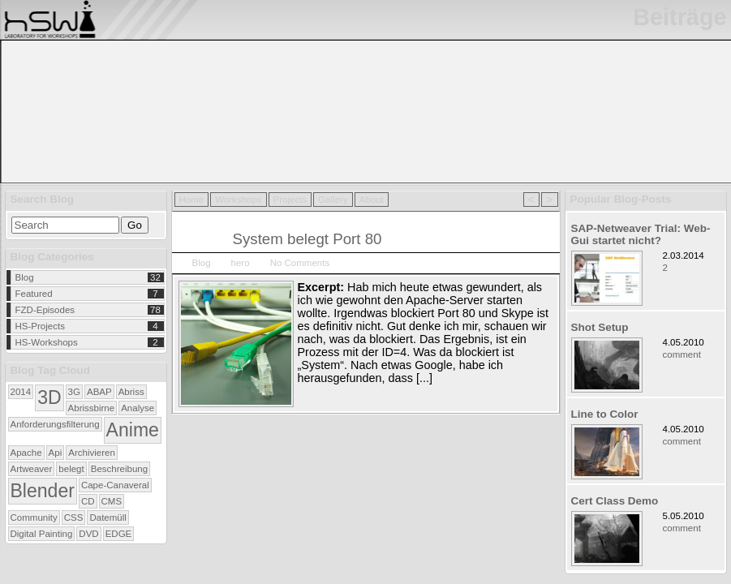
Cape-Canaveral (115, 485)
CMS (112, 501)
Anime (132, 429)
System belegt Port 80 (307, 238)
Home (191, 199)
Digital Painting (42, 534)
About (371, 199)
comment (682, 354)
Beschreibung (119, 469)
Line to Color (605, 414)
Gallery (332, 199)
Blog (24, 277)
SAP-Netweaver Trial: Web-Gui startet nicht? (641, 234)
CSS (74, 517)
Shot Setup (600, 327)
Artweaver (32, 469)
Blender (43, 490)
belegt (71, 469)
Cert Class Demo (615, 501)
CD (88, 501)
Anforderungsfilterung (55, 424)
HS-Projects (40, 326)
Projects (290, 199)
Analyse (137, 408)
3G (74, 392)
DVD (88, 534)
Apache (26, 452)
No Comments (300, 263)
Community (34, 517)
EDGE (118, 534)
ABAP (99, 392)
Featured (34, 293)
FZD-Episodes (45, 310)
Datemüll (107, 517)
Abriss (131, 392)
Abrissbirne (91, 408)
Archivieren (91, 452)
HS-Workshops (46, 342)
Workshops (238, 199)
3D (49, 397)
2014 (21, 392)
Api (55, 452)
